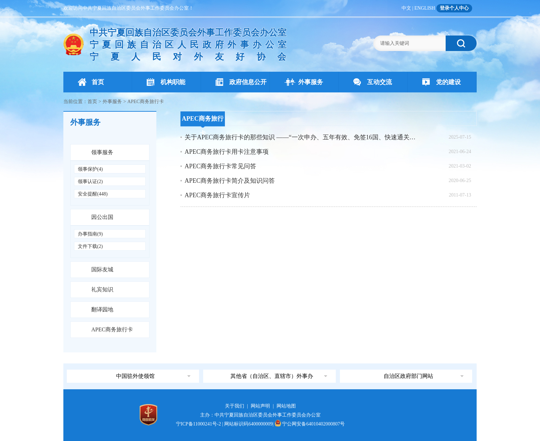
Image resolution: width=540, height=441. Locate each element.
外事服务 (303, 82)
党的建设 (441, 82)
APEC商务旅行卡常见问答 (220, 166)
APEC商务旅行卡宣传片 (217, 195)
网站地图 (286, 406)
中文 (406, 8)
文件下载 (90, 246)
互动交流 (372, 82)
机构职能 (166, 82)
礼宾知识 (102, 289)
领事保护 (90, 169)
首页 (91, 82)
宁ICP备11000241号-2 (198, 424)
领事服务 (102, 152)
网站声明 (260, 406)
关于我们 (234, 406)
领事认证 (90, 181)
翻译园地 (102, 309)
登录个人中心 (454, 8)
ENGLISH (424, 8)
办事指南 (90, 234)
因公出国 (102, 217)
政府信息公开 (241, 82)
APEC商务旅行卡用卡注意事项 (227, 151)
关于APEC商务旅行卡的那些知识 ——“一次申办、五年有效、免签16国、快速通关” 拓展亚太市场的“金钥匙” (301, 137)
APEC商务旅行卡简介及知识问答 (230, 180)
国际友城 (102, 269)
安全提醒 (92, 194)
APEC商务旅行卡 (112, 329)
